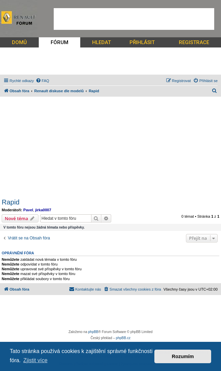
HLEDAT (101, 42)
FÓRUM (59, 42)
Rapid (10, 202)
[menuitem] (42, 81)
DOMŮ (19, 42)
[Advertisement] (134, 19)
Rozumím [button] (183, 356)
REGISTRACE (194, 42)
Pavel (28, 210)
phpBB (93, 332)
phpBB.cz (123, 338)
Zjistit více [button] (35, 360)
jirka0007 (43, 210)
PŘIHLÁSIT (142, 42)
